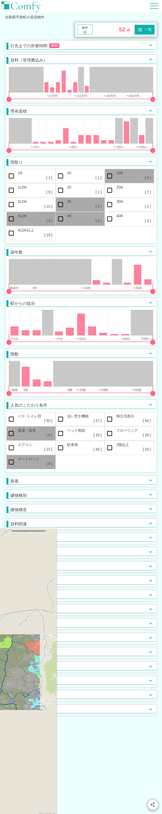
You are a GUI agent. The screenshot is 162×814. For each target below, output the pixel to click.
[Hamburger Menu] (154, 5)
